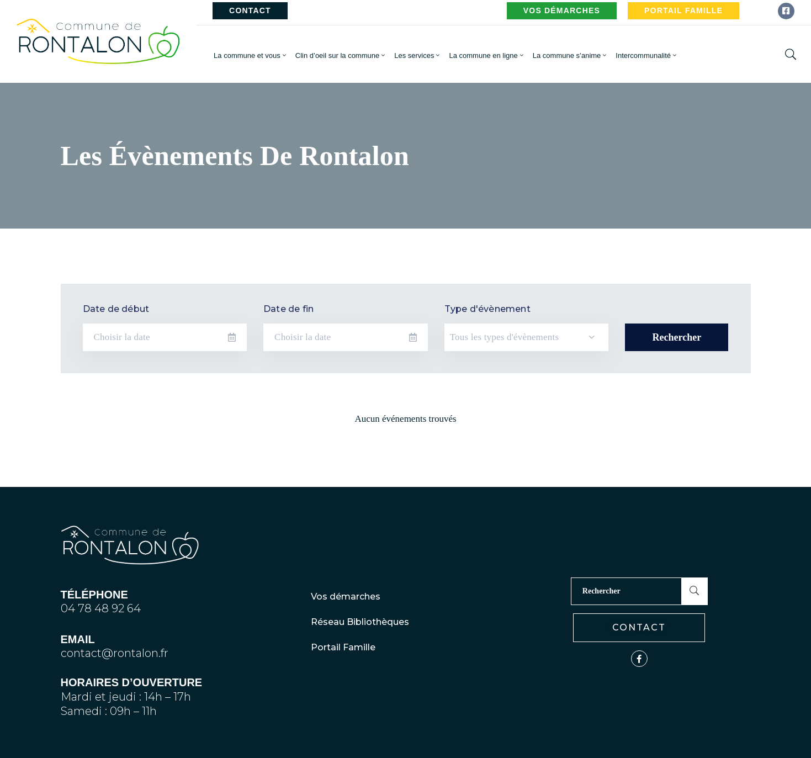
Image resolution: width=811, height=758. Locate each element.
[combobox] (526, 337)
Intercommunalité (647, 55)
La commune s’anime (570, 55)
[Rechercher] (626, 591)
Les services (417, 55)
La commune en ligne (486, 55)
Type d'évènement (487, 309)
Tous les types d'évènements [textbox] (504, 337)
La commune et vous (251, 55)
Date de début (116, 309)
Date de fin (288, 309)
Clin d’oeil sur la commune (340, 55)
